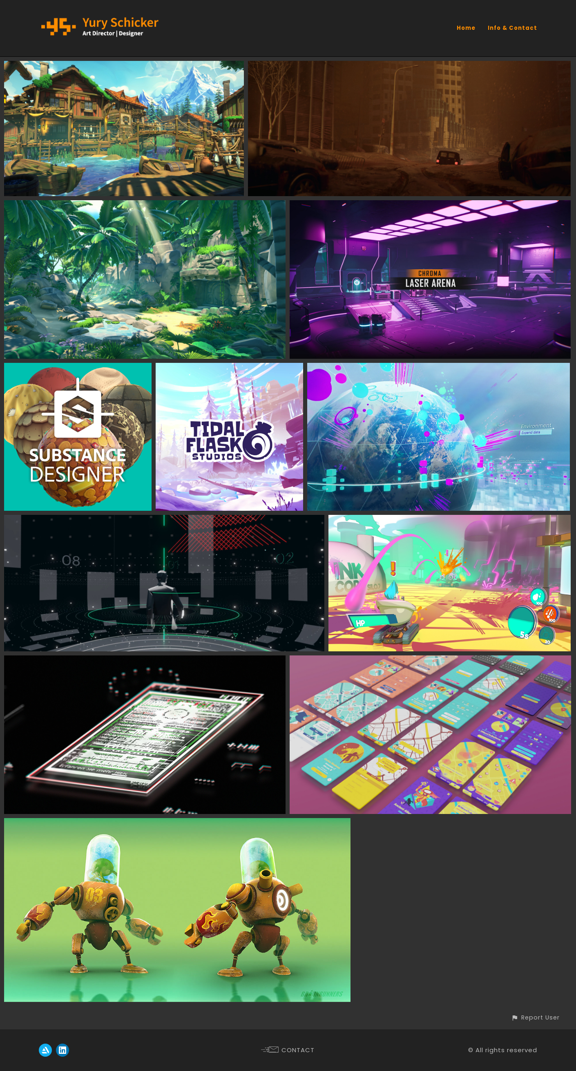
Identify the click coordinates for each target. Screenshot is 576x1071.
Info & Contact (512, 28)
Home (466, 28)
